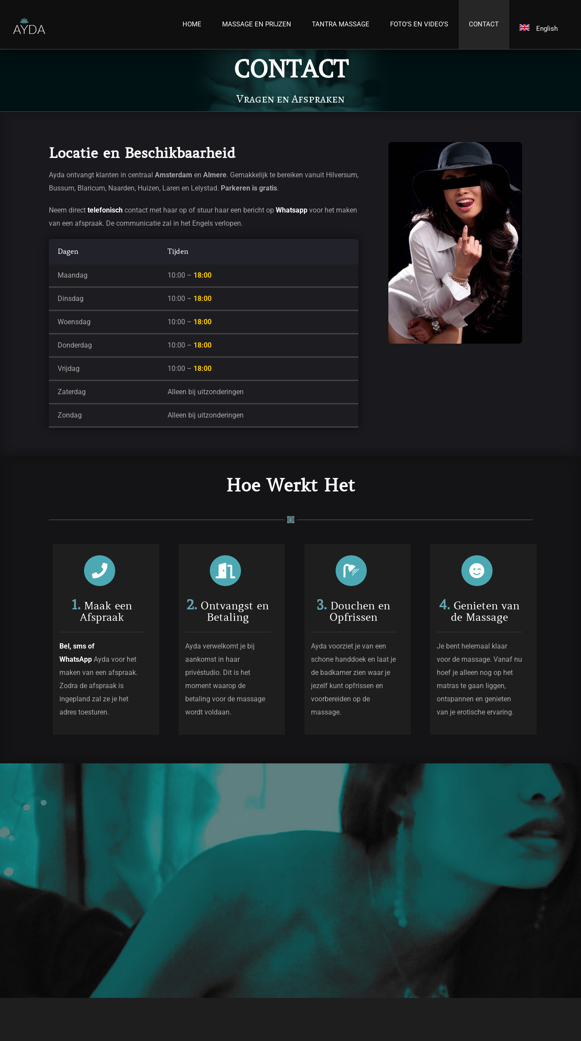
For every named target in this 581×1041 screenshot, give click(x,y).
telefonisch (105, 210)
